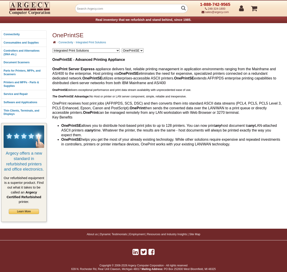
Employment (137, 234)
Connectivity (12, 34)
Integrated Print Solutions (91, 42)
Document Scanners (17, 62)
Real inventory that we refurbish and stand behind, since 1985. (143, 20)
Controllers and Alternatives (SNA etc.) (21, 52)
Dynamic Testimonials (113, 234)
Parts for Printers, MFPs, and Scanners (22, 72)
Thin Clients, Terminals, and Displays (21, 112)
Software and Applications (20, 102)
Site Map (194, 234)
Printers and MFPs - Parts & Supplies (21, 84)
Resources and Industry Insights (167, 234)
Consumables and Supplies (21, 42)
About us (92, 234)
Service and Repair (16, 94)
